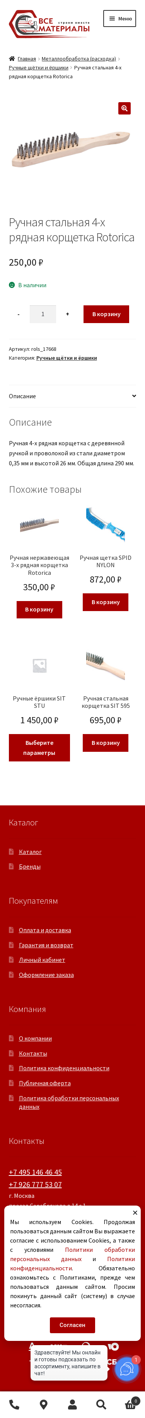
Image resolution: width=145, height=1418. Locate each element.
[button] (124, 108)
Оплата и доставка (45, 930)
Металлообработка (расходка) (79, 58)
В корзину (106, 314)
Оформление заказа (46, 974)
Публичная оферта (45, 1083)
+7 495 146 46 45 (35, 1172)
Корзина (128, 1399)
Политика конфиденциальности (64, 1068)
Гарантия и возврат (46, 945)
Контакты (33, 1053)
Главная (27, 58)
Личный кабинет (42, 959)
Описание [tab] (22, 396)
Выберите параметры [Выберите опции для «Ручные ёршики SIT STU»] (39, 747)
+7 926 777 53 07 (35, 1184)
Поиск (101, 1405)
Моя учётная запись (72, 1405)
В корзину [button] (39, 609)
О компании (35, 1038)
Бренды (30, 866)
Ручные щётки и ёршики (38, 67)
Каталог (30, 852)
